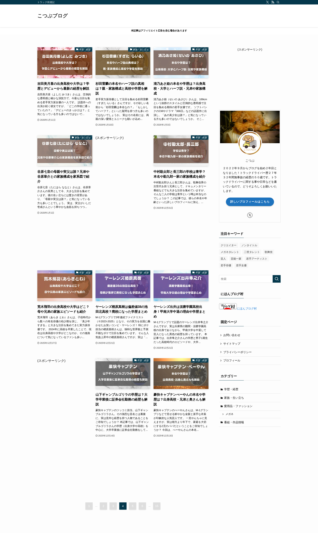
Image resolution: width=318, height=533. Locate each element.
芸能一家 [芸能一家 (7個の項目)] (236, 258)
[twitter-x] (267, 2)
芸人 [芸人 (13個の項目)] (223, 258)
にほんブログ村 (238, 308)
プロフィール (231, 360)
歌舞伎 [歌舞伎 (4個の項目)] (269, 252)
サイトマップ (231, 343)
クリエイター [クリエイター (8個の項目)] (228, 245)
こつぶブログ (52, 15)
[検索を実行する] (277, 279)
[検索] (278, 2)
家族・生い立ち (234, 397)
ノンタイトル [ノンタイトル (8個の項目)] (249, 245)
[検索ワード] (250, 279)
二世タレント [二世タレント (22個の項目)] (252, 252)
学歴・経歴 (231, 389)
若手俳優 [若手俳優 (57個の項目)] (226, 265)
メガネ (229, 414)
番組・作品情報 (234, 422)
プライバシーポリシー (237, 352)
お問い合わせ (231, 335)
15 (156, 506)
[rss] (272, 2)
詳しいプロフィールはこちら (250, 201)
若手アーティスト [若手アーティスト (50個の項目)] (256, 258)
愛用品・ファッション (238, 406)
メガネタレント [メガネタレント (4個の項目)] (230, 252)
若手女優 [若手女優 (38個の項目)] (241, 265)
